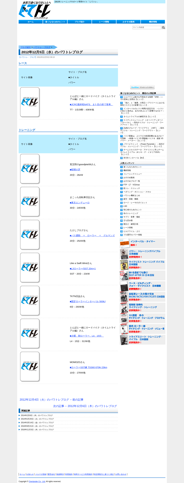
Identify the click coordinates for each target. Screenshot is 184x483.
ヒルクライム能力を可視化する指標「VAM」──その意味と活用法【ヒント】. (141, 95)
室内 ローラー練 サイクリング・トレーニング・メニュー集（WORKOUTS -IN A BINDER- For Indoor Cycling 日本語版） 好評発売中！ (142, 326)
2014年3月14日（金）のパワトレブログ (37, 419)
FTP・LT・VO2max (131, 182)
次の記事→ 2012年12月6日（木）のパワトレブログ (85, 403)
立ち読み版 (128, 217)
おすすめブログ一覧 (131, 178)
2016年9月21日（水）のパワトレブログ (37, 423)
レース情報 (104, 22)
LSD (125, 203)
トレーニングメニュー (132, 171)
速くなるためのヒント (55, 22)
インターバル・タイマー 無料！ (142, 240)
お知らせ (30, 471)
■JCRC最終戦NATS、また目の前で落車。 (91, 101)
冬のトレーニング (130, 210)
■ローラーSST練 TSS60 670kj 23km (88, 364)
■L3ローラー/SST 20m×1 (83, 265)
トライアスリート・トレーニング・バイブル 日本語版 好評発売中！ (142, 336)
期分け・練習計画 (130, 221)
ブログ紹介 (80, 22)
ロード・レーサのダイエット (135, 200)
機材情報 (153, 22)
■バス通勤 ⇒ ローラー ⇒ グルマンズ (92, 232)
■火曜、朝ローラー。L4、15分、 (87, 332)
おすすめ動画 (128, 22)
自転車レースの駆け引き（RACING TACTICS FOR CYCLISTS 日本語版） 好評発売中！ (142, 294)
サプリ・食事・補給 (131, 214)
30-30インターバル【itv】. (134, 155)
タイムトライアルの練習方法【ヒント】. (140, 113)
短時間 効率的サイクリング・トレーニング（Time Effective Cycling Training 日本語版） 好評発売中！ (142, 304)
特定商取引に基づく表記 (104, 471)
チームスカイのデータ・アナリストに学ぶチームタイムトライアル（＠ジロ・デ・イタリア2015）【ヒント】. (142, 149)
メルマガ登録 (40, 471)
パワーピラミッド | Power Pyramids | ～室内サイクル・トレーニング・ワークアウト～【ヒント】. (142, 142)
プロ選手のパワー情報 (132, 232)
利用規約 (69, 471)
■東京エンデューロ (80, 199)
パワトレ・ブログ (41, 44)
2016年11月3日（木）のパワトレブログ (37, 426)
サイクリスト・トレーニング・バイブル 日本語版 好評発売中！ (142, 261)
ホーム (31, 22)
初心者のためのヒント (132, 207)
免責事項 (60, 471)
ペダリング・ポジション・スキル (137, 189)
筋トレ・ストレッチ (131, 185)
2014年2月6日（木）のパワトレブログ (37, 412)
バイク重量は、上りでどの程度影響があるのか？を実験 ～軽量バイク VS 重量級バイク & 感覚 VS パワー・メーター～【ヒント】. (142, 135)
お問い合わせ (120, 471)
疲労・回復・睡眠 (130, 196)
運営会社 (51, 471)
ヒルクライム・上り (131, 228)
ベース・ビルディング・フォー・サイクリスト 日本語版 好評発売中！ (142, 283)
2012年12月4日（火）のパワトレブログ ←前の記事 (51, 396)
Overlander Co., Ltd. (37, 478)
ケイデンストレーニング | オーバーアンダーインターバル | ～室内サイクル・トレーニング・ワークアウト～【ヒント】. (141, 119)
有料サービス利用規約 (83, 471)
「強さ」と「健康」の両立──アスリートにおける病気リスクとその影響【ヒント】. (142, 101)
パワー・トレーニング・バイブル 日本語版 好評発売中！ (142, 251)
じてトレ (35, 10)
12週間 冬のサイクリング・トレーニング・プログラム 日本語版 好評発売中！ (142, 315)
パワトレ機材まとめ (131, 192)
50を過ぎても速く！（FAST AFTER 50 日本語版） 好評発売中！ (142, 272)
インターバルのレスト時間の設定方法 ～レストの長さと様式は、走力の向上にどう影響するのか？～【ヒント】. (142, 107)
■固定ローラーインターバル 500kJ (87, 298)
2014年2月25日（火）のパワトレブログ (37, 416)
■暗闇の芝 (75, 166)
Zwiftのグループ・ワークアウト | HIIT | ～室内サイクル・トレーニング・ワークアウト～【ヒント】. (142, 127)
